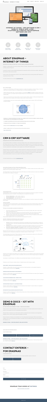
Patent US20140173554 (7, 130)
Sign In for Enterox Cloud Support (23, 388)
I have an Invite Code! (8, 358)
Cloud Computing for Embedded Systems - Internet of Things (12, 277)
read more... (18, 268)
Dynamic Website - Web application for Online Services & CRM (12, 265)
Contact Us (42, 1)
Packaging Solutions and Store (36, 335)
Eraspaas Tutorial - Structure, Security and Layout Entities (15, 322)
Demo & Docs (37, 1)
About (28, 1)
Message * (4, 374)
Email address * (5, 371)
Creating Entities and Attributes (9, 335)
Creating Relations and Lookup (23, 335)
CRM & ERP (32, 1)
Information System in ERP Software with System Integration (12, 271)
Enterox (29, 92)
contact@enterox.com (19, 78)
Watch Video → (23, 35)
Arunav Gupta (12, 125)
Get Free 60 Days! (17, 358)
